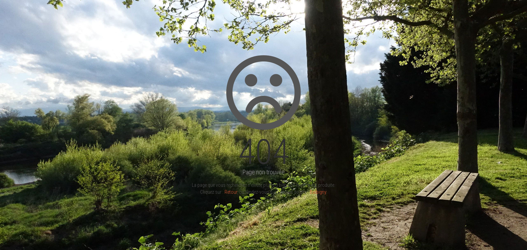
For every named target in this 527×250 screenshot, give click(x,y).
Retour (231, 192)
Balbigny (318, 192)
